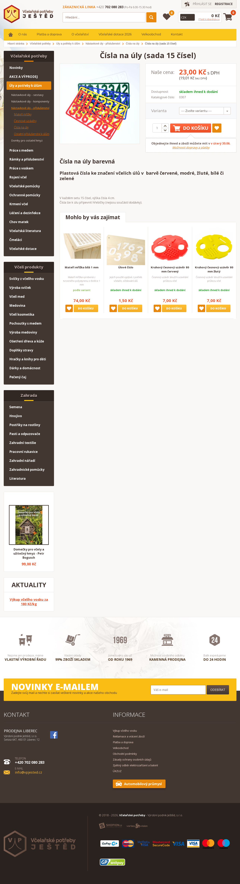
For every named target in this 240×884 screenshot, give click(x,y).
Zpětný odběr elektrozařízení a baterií (135, 765)
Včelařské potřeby (28, 56)
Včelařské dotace (22, 249)
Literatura (17, 478)
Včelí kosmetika (21, 314)
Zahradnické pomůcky (26, 469)
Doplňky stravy (21, 350)
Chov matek (18, 222)
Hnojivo (15, 416)
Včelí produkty (28, 267)
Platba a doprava (49, 34)
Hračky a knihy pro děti (27, 359)
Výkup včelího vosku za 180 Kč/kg (29, 601)
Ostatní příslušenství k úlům (31, 134)
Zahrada (28, 395)
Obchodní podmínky (125, 754)
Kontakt (177, 34)
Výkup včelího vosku (125, 730)
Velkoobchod (151, 34)
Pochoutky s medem (25, 323)
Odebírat (217, 690)
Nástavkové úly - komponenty (30, 101)
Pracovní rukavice (23, 452)
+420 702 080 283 (29, 760)
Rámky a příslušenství (26, 159)
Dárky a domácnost (24, 368)
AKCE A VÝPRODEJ (23, 76)
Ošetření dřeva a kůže (26, 341)
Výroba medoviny (23, 332)
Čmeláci (15, 240)
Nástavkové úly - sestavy (27, 95)
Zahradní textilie (22, 443)
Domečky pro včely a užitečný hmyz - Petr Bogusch (28, 553)
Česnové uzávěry (25, 121)
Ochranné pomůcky (24, 195)
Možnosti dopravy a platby (190, 147)
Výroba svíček (20, 287)
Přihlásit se (202, 4)
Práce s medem (21, 150)
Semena (15, 407)
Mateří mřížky (22, 114)
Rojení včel (18, 177)
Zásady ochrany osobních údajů (132, 759)
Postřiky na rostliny (24, 425)
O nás (22, 34)
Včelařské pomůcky (24, 186)
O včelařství (80, 34)
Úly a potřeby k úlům (25, 85)
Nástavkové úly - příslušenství (30, 108)
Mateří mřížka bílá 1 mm (81, 267)
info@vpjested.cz (28, 770)
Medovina (17, 305)
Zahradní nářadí (22, 460)
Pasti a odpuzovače (24, 434)
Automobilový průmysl (143, 784)
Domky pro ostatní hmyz (27, 140)
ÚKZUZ (117, 771)
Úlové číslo (125, 267)
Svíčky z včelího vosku (26, 279)
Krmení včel (18, 204)
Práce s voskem (21, 168)
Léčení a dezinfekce (24, 213)
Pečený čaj (17, 377)
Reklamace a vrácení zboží (129, 736)
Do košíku (190, 128)
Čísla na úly (21, 127)
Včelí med (17, 296)
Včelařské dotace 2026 (115, 34)
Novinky (16, 68)
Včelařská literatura (25, 231)
